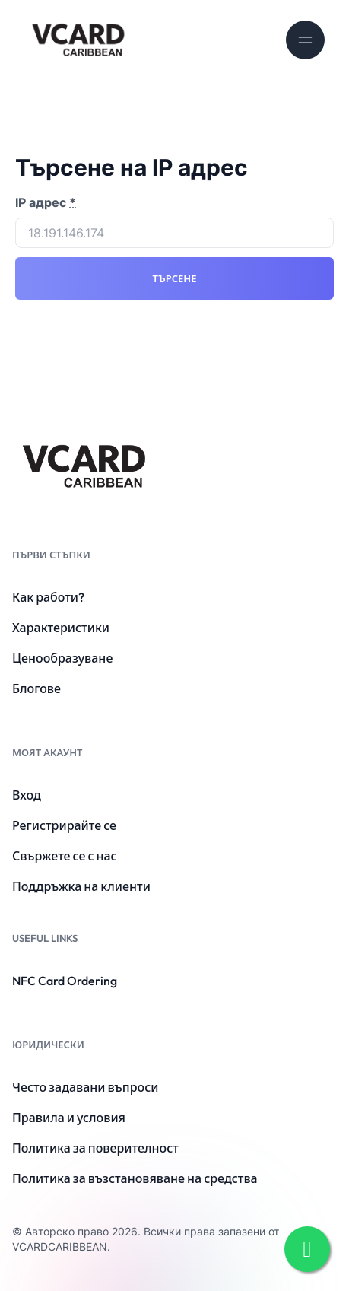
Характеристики (60, 627)
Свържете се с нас (64, 855)
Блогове (36, 688)
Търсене (175, 278)
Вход (26, 795)
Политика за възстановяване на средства (135, 1178)
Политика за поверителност (95, 1148)
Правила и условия (68, 1117)
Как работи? (48, 597)
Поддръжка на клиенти (81, 886)
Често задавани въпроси (85, 1087)
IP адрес (45, 202)
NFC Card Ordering (64, 980)
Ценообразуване (62, 658)
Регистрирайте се (64, 825)
